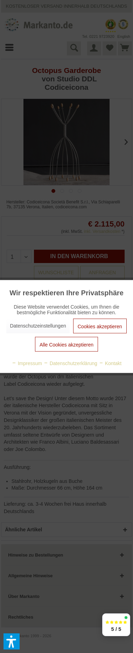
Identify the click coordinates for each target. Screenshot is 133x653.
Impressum (27, 363)
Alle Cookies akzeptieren (66, 345)
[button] (12, 641)
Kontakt (110, 363)
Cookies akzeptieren (100, 326)
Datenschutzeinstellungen (38, 326)
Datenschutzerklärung (70, 363)
